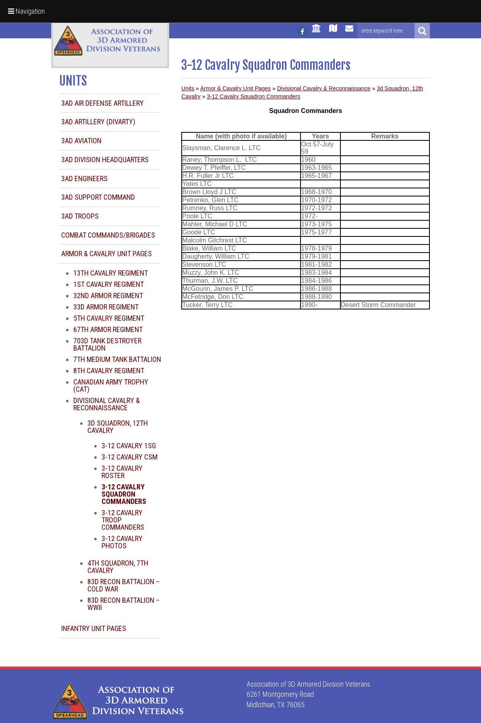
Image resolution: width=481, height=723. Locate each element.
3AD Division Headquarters (105, 159)
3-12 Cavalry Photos (122, 542)
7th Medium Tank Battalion (117, 359)
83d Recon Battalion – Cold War (123, 585)
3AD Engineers (84, 178)
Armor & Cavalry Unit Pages (106, 253)
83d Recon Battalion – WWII (123, 604)
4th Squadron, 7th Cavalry (117, 567)
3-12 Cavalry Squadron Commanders (253, 96)
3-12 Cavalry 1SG (129, 445)
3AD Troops (80, 216)
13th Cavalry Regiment (110, 273)
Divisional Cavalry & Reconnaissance (106, 404)
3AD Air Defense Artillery (102, 103)
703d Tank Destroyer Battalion (107, 344)
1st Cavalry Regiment (108, 284)
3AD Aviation (81, 140)
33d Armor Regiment (106, 307)
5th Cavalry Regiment (108, 318)
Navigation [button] (26, 11)
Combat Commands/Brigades (108, 235)
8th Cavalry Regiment (108, 370)
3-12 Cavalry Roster (122, 472)
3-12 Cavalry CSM (130, 457)
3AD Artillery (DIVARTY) (98, 121)
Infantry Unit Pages (93, 628)
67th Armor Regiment (108, 329)
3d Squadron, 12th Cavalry (117, 427)
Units (187, 88)
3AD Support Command (98, 197)
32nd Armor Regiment (108, 295)
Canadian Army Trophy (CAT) (110, 385)
